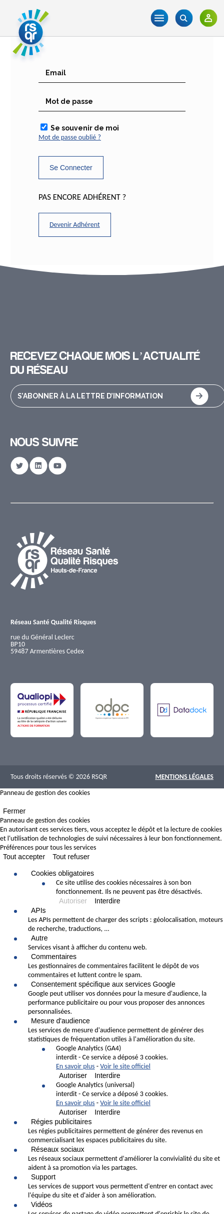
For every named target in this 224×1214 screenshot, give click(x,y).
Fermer (14, 811)
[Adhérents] (208, 18)
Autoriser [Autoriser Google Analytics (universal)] (73, 1112)
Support (43, 1177)
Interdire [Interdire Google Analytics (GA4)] (107, 1075)
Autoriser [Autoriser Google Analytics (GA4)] (73, 1075)
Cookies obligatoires (62, 873)
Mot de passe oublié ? (69, 137)
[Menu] (159, 18)
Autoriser (73, 901)
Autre (39, 938)
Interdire (107, 901)
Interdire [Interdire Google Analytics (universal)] (107, 1112)
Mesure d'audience (60, 1021)
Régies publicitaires (61, 1122)
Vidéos (41, 1204)
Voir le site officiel (125, 1066)
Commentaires (53, 957)
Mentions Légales (184, 776)
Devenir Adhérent (75, 224)
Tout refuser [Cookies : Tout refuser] (71, 857)
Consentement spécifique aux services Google (103, 984)
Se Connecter (71, 168)
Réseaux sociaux (57, 1149)
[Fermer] (3, 803)
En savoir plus (75, 1066)
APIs (38, 910)
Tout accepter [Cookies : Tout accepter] (24, 857)
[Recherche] (183, 18)
